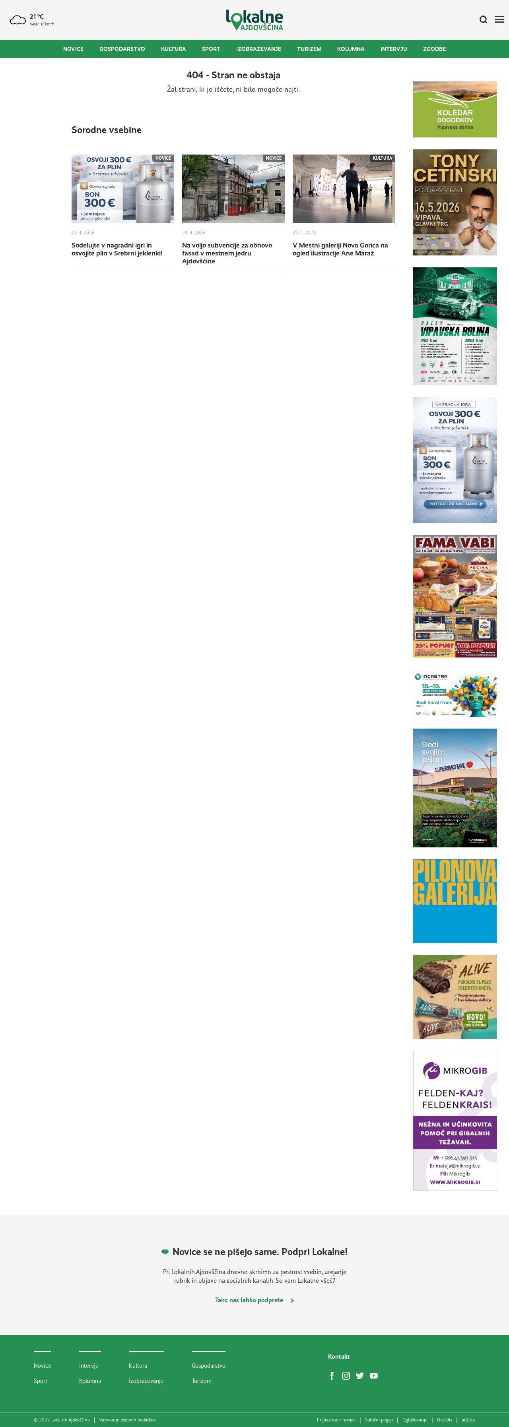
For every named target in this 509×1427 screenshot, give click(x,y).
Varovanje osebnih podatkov (127, 1419)
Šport (211, 49)
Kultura (173, 49)
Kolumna (351, 49)
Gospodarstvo (122, 49)
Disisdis (444, 1419)
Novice (73, 49)
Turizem (309, 49)
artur (468, 1419)
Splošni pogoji (379, 1419)
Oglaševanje (414, 1419)
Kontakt (339, 1356)
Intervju (394, 49)
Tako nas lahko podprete (254, 1300)
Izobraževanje (258, 49)
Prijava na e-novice (336, 1419)
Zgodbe (434, 49)
